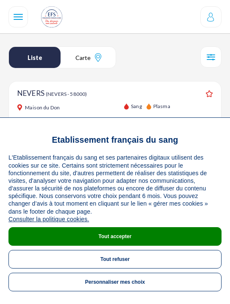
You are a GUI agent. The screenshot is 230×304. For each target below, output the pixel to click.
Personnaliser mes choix (115, 282)
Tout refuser (115, 259)
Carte (88, 57)
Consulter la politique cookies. (48, 219)
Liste (35, 57)
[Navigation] (18, 16)
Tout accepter (115, 236)
